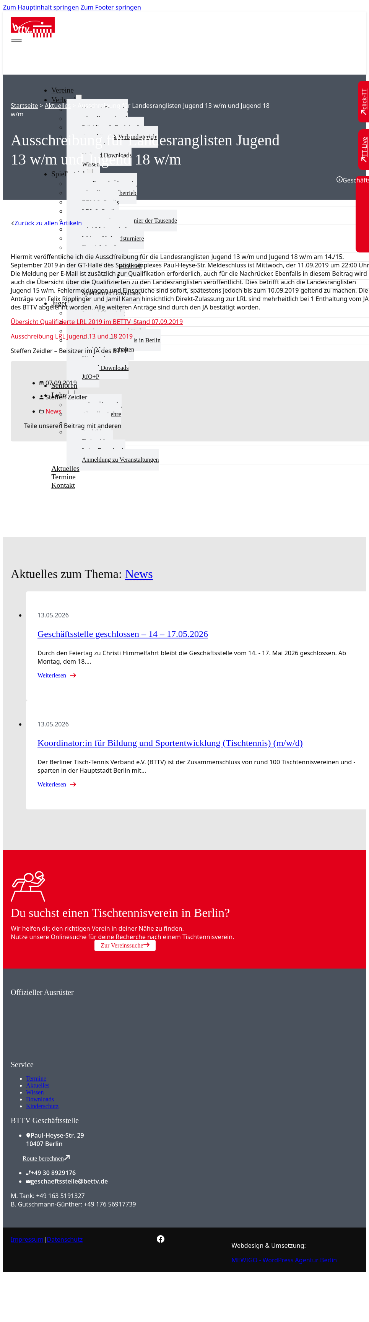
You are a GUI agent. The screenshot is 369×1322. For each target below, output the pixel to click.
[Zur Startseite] (33, 35)
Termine (36, 1078)
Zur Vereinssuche (125, 945)
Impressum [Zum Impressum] (27, 1239)
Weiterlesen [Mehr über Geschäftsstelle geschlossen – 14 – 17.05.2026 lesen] (51, 675)
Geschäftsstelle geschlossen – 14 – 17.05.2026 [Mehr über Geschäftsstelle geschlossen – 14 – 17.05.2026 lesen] (122, 634)
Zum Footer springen (111, 7)
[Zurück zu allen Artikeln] (46, 223)
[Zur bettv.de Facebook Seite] (160, 1240)
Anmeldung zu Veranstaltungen (120, 459)
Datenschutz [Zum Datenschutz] (65, 1239)
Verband (63, 100)
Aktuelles (58, 105)
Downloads (40, 1099)
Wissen (35, 1092)
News (53, 411)
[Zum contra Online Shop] (68, 1056)
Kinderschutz (42, 1106)
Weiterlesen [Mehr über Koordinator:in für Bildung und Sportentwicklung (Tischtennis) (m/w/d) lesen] (51, 784)
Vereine (62, 90)
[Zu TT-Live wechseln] (364, 149)
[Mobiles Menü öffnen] (16, 40)
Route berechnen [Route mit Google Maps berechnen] (46, 1158)
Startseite (24, 105)
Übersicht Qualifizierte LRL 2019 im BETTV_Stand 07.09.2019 (97, 321)
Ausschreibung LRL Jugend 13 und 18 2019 (72, 336)
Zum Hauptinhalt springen (41, 7)
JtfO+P (90, 376)
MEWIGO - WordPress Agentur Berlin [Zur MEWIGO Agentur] (284, 1260)
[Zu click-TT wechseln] (364, 102)
